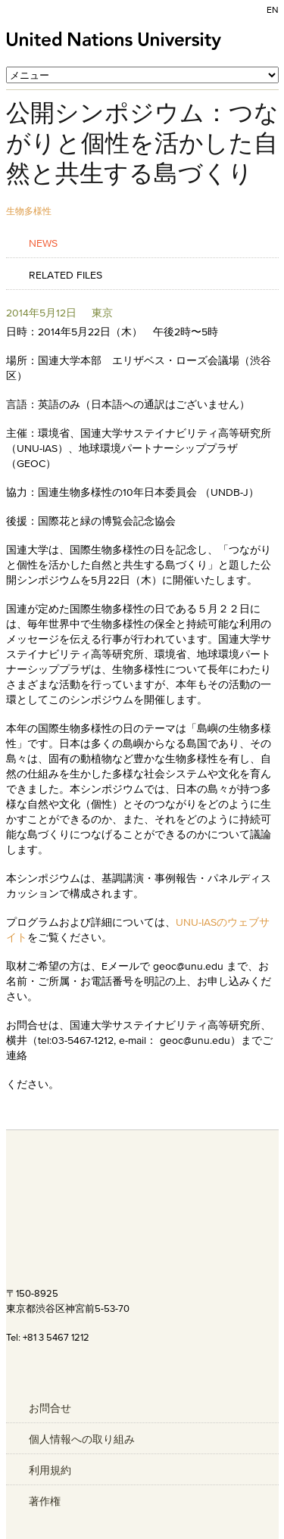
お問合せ (50, 1408)
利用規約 (50, 1470)
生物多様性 (28, 210)
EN (273, 9)
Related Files (65, 274)
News (43, 242)
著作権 (45, 1501)
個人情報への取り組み (82, 1439)
